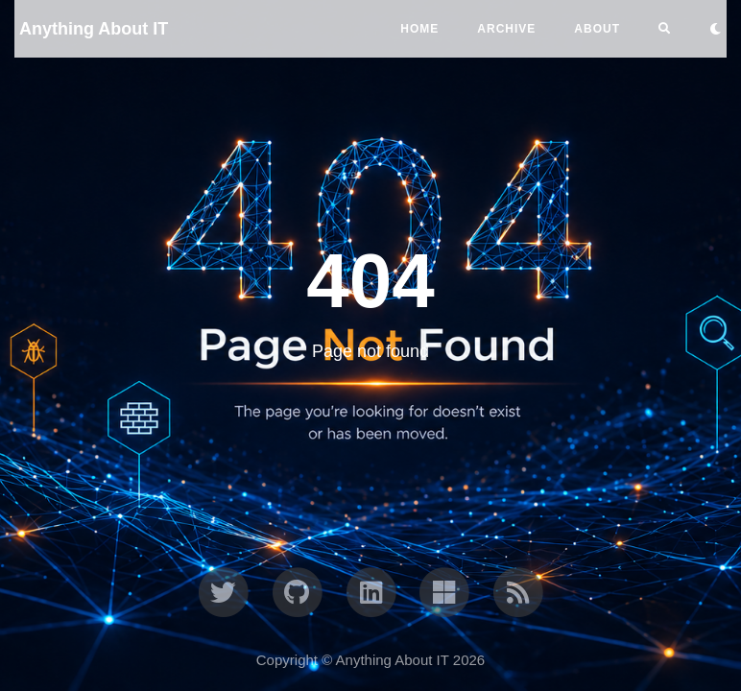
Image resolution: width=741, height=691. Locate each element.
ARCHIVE (506, 29)
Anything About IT (93, 28)
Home (419, 29)
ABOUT (597, 29)
